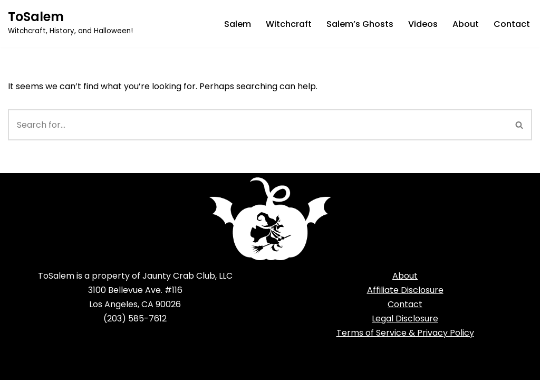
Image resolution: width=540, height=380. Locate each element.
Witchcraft (289, 24)
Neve (18, 366)
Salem (237, 24)
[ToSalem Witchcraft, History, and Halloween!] (70, 24)
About (465, 24)
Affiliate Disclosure (405, 290)
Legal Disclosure (405, 318)
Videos (423, 24)
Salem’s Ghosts (359, 24)
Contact (512, 24)
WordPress (110, 366)
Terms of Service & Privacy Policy (405, 333)
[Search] (257, 124)
